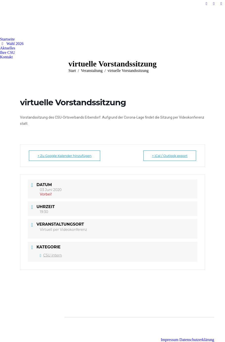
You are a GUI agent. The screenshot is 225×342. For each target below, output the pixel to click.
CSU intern (51, 255)
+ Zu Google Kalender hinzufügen (65, 156)
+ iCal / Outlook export (169, 156)
